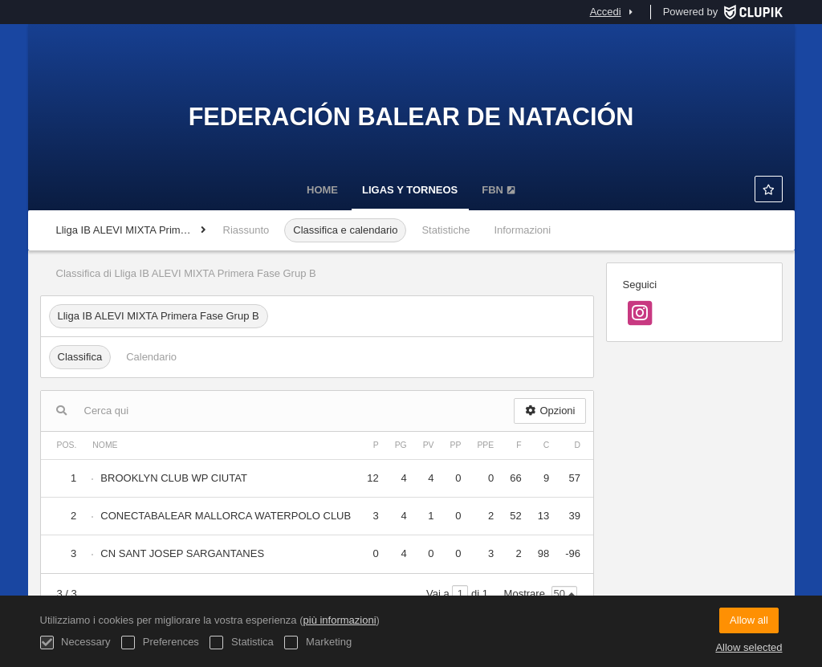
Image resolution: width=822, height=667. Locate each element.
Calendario (151, 357)
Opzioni (550, 411)
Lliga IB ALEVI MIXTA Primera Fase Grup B (158, 316)
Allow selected (748, 647)
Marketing (318, 642)
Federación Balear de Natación (411, 116)
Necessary (75, 642)
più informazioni (339, 620)
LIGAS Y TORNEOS (410, 190)
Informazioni (522, 230)
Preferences (160, 642)
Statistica (241, 642)
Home (322, 190)
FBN (498, 190)
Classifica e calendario (345, 230)
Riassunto (246, 230)
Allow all (749, 620)
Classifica (80, 357)
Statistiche (445, 230)
